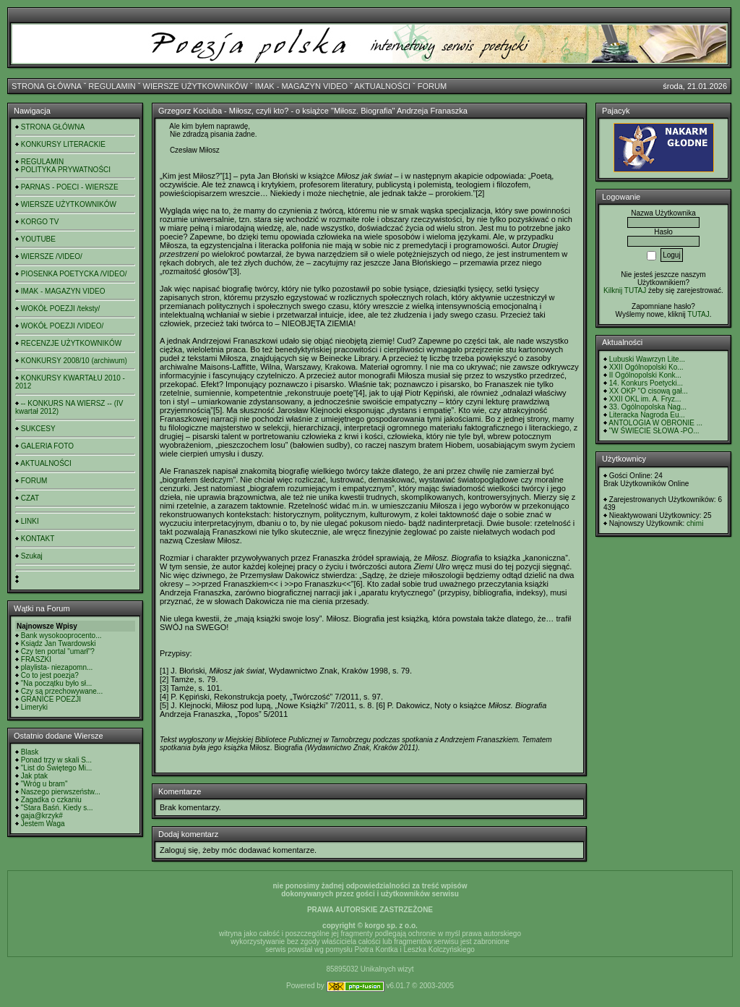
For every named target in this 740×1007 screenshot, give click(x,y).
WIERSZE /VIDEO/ (51, 256)
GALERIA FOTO (47, 446)
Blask (29, 752)
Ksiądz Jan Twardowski (58, 643)
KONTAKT (37, 539)
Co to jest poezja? (50, 675)
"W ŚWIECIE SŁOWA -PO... (654, 431)
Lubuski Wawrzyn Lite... (647, 359)
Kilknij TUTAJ (624, 290)
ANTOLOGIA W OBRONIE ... (655, 423)
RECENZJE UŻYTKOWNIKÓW (71, 343)
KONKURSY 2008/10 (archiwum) (74, 361)
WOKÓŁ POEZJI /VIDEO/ (62, 326)
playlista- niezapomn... (57, 667)
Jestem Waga (43, 824)
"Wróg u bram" (44, 784)
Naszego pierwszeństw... (60, 792)
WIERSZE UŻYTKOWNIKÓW (195, 86)
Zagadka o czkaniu (51, 800)
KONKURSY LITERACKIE (63, 144)
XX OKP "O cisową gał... (648, 391)
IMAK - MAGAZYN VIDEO (301, 86)
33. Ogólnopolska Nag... (648, 407)
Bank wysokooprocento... (61, 636)
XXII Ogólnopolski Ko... (646, 367)
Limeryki (34, 707)
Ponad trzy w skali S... (56, 760)
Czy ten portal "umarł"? (58, 651)
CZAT (30, 498)
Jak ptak (34, 776)
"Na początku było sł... (56, 683)
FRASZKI (36, 659)
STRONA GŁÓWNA (47, 86)
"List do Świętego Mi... (56, 768)
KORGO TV (40, 222)
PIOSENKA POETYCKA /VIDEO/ (74, 274)
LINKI (30, 521)
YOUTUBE (38, 239)
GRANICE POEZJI (51, 699)
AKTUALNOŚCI (382, 86)
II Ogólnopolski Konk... (645, 375)
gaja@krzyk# (42, 816)
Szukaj (32, 556)
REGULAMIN (111, 86)
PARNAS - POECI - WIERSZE (70, 187)
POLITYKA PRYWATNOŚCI (66, 170)
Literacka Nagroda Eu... (647, 415)
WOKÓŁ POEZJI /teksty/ (60, 309)
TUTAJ (698, 314)
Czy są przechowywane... (62, 691)
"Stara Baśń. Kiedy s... (57, 808)
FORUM (432, 86)
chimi (695, 523)
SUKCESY (38, 429)
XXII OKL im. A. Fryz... (645, 399)
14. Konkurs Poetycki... (646, 383)
